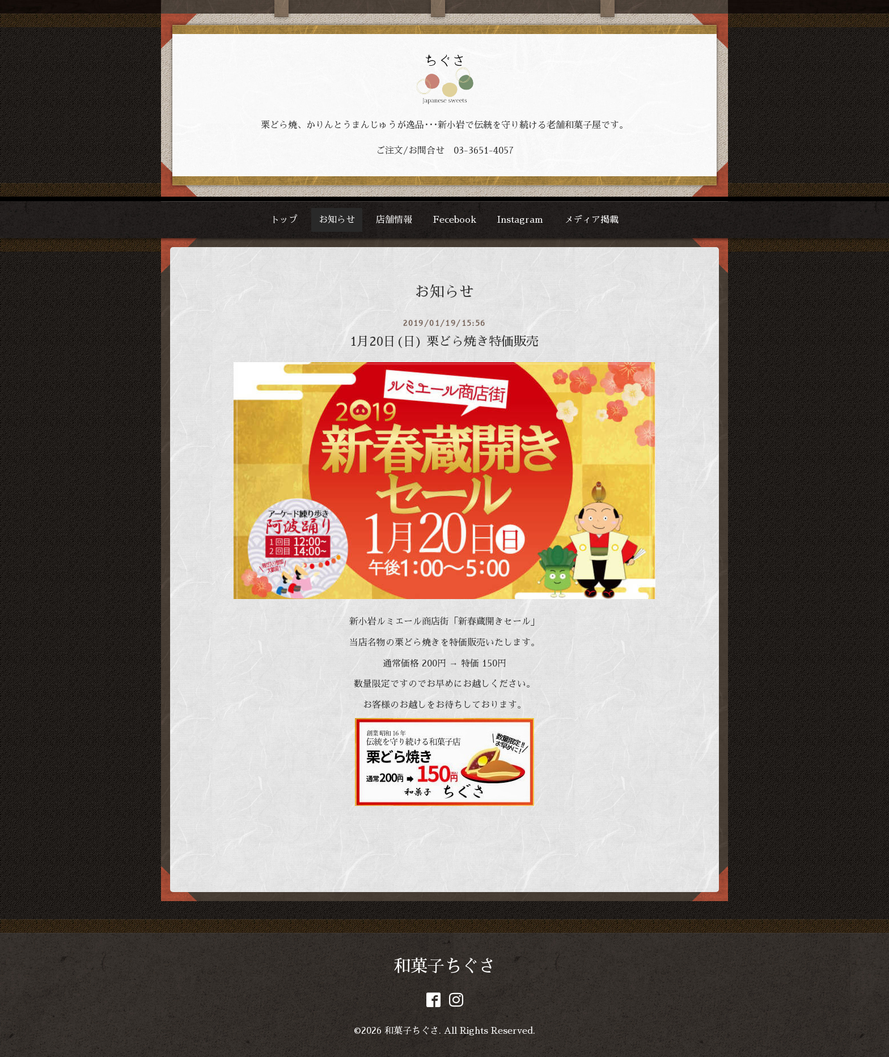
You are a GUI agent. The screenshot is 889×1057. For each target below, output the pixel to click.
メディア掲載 (591, 219)
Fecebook (454, 219)
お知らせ (337, 219)
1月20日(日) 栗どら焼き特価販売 (444, 342)
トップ (284, 219)
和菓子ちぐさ (444, 966)
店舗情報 (394, 219)
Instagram (520, 219)
